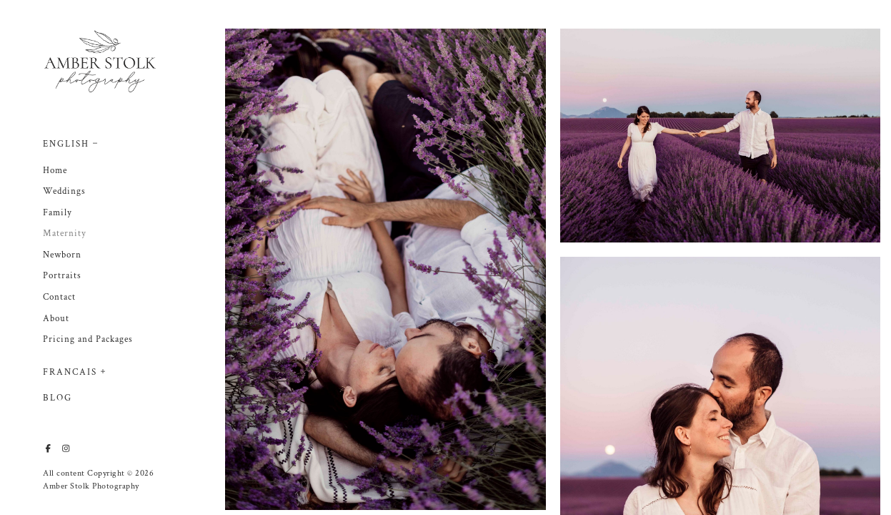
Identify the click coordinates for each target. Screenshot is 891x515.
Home (55, 171)
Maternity (64, 233)
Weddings (64, 191)
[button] (95, 141)
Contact (59, 297)
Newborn (62, 255)
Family (57, 213)
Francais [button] (70, 372)
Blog (57, 398)
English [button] (66, 144)
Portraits (62, 276)
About (56, 319)
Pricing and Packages (88, 339)
